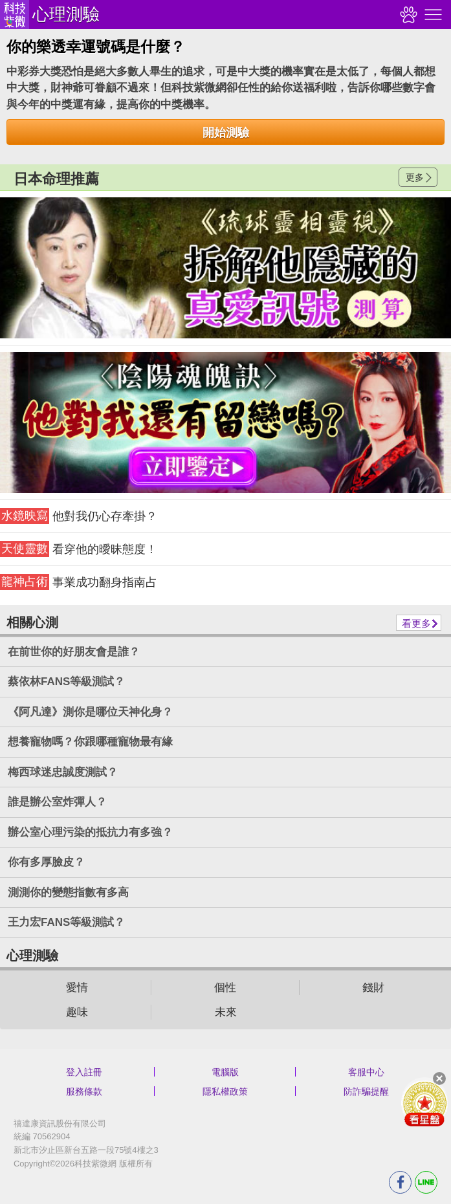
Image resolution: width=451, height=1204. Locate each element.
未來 (226, 1012)
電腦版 (225, 1072)
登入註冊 (84, 1072)
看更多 (416, 623)
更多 (415, 177)
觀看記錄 (407, 14)
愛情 (77, 987)
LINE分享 (426, 1182)
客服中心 (366, 1072)
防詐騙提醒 (366, 1091)
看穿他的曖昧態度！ (78, 549)
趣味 (77, 1012)
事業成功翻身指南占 (78, 582)
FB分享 (400, 1182)
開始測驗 (226, 132)
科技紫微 (14, 14)
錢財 (373, 987)
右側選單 (432, 14)
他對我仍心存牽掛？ (78, 516)
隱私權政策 (225, 1091)
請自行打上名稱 (225, 267)
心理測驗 (66, 14)
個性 (225, 987)
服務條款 (84, 1091)
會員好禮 (424, 1103)
